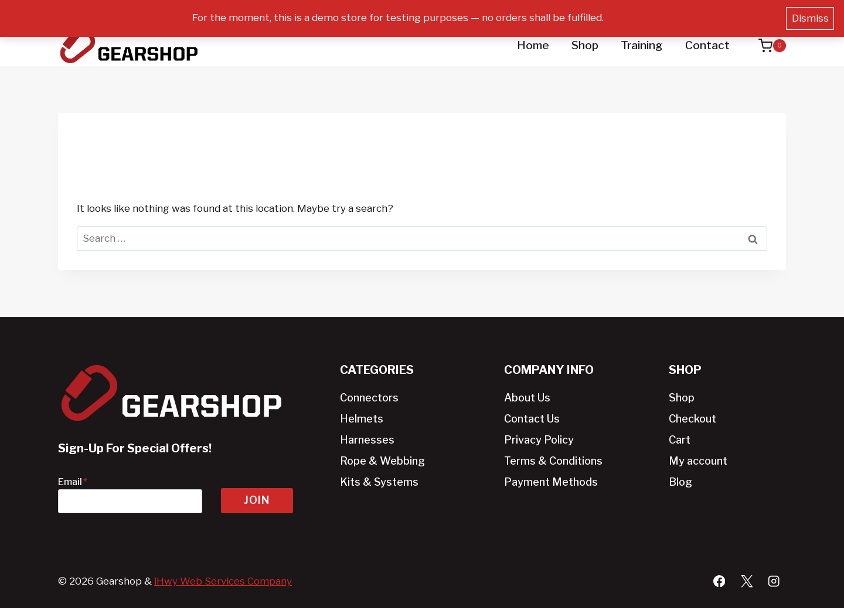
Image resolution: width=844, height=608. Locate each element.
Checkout (692, 419)
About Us (527, 397)
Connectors (369, 397)
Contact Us (532, 419)
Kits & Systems (379, 482)
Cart (679, 440)
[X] (746, 581)
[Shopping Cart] (766, 46)
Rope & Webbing (382, 461)
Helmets (361, 419)
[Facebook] (719, 581)
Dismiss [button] (810, 18)
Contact (707, 45)
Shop (584, 45)
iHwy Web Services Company (223, 581)
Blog (680, 482)
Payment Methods (551, 482)
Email (72, 481)
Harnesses (367, 440)
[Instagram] (774, 581)
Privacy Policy (539, 440)
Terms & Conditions (553, 461)
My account (698, 461)
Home (533, 45)
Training (642, 45)
